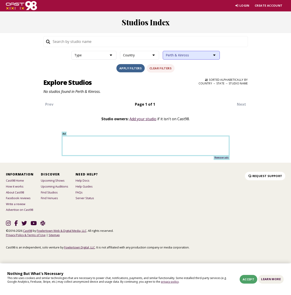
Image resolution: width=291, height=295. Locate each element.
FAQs (79, 192)
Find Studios (49, 192)
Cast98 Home (15, 180)
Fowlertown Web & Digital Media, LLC (62, 231)
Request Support (265, 176)
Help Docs (82, 180)
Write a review (15, 204)
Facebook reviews (18, 198)
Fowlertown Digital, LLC (79, 247)
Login (242, 5)
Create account (268, 5)
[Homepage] (21, 5)
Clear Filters (160, 68)
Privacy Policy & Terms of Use (26, 235)
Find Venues (49, 198)
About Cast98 (15, 192)
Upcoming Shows (53, 180)
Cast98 (27, 231)
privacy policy (170, 282)
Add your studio (142, 118)
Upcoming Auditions (54, 186)
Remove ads (222, 157)
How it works (15, 186)
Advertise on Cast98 (19, 210)
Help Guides (84, 186)
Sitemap (54, 235)
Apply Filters (130, 68)
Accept (248, 279)
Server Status (85, 198)
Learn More (271, 279)
